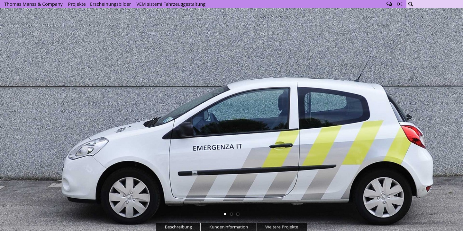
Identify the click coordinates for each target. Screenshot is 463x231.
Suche (410, 4)
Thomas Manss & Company (33, 4)
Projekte (77, 4)
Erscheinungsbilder (110, 4)
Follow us (389, 4)
